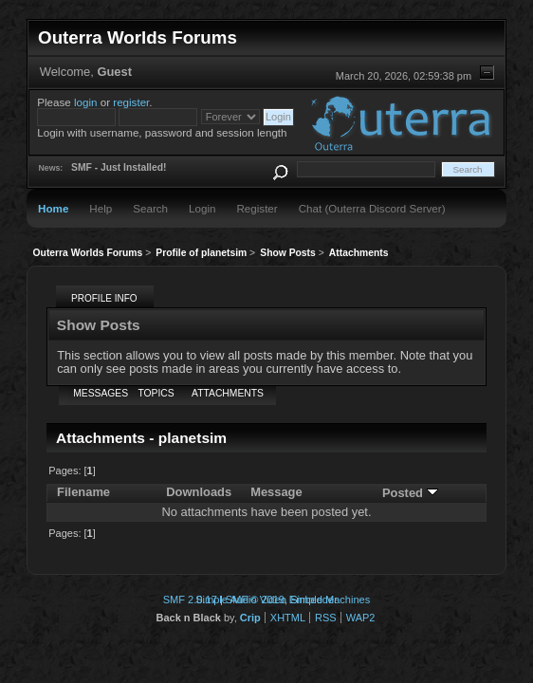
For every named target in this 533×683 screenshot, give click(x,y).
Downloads (198, 492)
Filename (83, 492)
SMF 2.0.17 (190, 599)
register (131, 102)
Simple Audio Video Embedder (266, 599)
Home (53, 208)
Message (276, 492)
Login (202, 208)
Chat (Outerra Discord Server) (372, 208)
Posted (410, 493)
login (86, 102)
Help (100, 208)
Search (150, 208)
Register (256, 208)
